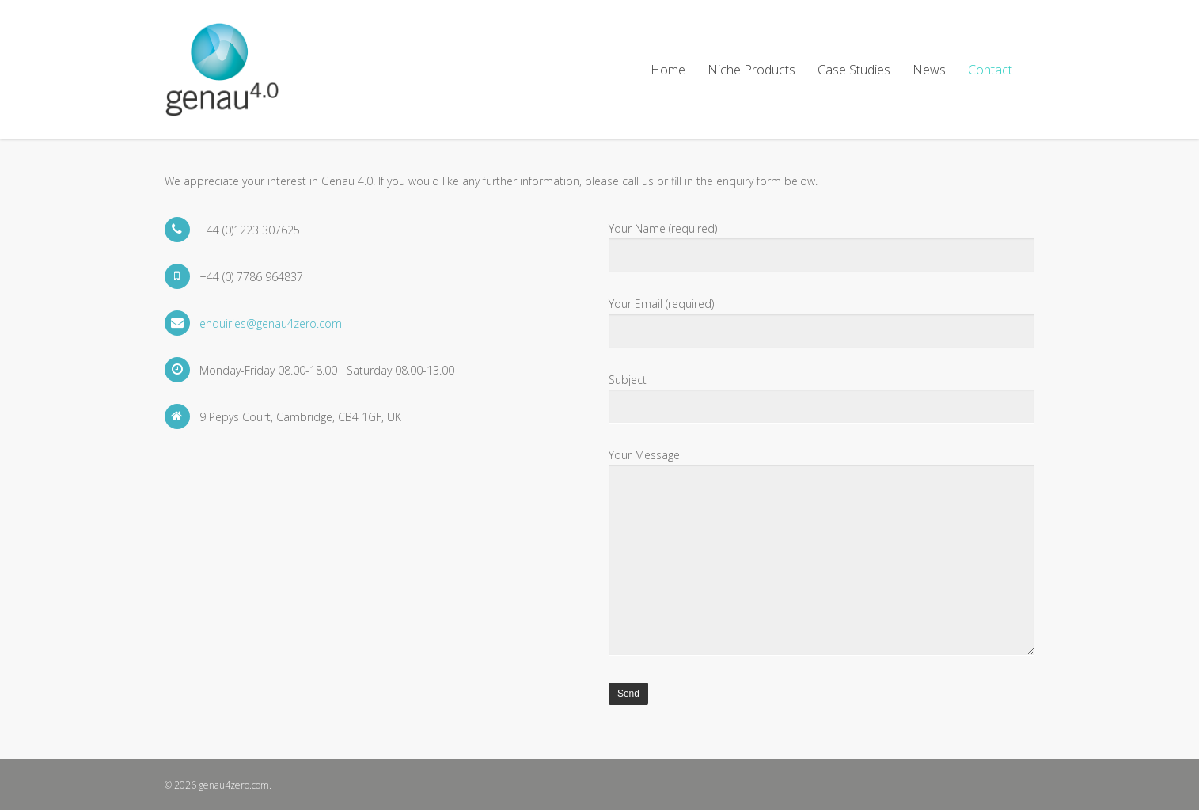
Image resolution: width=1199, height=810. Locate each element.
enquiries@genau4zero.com (270, 323)
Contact (990, 69)
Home (668, 69)
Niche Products (751, 69)
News (929, 69)
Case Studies (854, 69)
